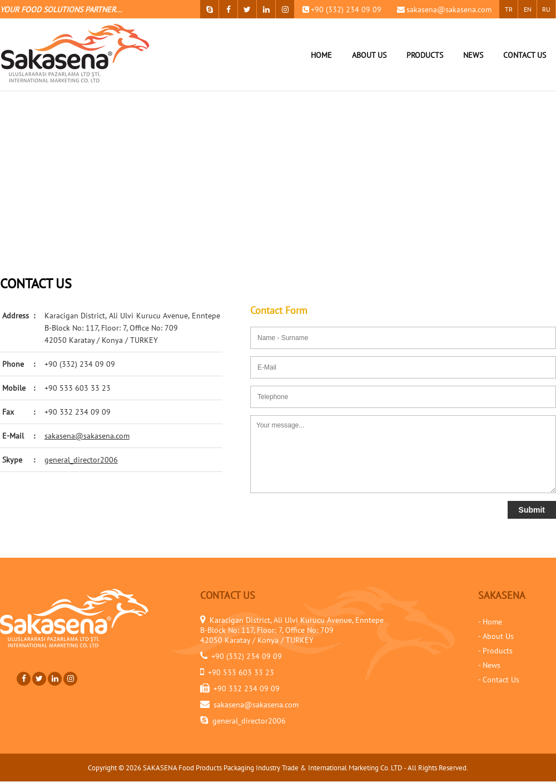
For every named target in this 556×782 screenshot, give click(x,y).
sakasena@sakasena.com (449, 9)
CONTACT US (524, 55)
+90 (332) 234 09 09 (346, 9)
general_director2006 (81, 460)
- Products (495, 651)
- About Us (496, 636)
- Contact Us (498, 680)
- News (489, 665)
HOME (321, 55)
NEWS (473, 55)
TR (509, 9)
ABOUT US (369, 55)
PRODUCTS (424, 55)
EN (528, 9)
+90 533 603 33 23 (77, 388)
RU (546, 9)
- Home (490, 622)
